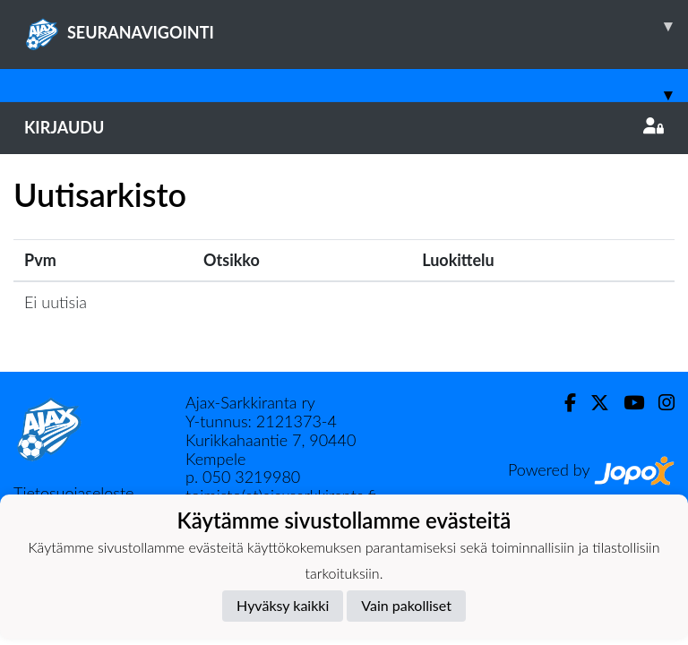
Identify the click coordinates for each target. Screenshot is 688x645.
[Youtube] (626, 402)
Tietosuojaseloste (73, 493)
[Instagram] (659, 402)
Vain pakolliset (406, 605)
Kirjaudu (344, 127)
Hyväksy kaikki (282, 605)
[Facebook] (563, 402)
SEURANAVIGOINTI (356, 26)
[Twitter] (592, 402)
